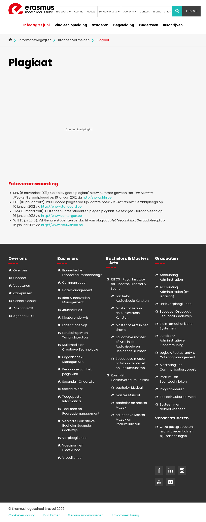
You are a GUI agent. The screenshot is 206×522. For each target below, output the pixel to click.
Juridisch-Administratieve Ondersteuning (172, 340)
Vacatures (21, 285)
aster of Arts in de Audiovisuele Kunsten (129, 313)
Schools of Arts (109, 11)
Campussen (22, 293)
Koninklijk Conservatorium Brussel (130, 377)
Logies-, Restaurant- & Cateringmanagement (178, 355)
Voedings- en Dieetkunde (72, 447)
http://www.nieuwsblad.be (62, 225)
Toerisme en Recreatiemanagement (81, 411)
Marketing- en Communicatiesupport (178, 367)
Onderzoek (148, 25)
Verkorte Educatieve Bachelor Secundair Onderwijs (78, 426)
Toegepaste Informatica (71, 399)
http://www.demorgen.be (61, 215)
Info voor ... (63, 11)
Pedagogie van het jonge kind (77, 371)
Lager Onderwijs (74, 325)
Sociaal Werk (72, 389)
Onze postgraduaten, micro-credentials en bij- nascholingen (177, 431)
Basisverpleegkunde (176, 304)
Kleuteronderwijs (75, 317)
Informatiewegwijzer (35, 40)
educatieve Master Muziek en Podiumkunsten (130, 419)
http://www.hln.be (97, 197)
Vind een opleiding (71, 25)
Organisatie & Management (73, 359)
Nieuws (91, 11)
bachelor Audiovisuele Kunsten (132, 298)
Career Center (25, 301)
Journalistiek (72, 310)
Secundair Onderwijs (78, 381)
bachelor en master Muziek (131, 405)
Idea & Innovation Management (76, 300)
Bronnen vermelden (74, 40)
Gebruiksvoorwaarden (85, 515)
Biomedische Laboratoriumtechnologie (82, 272)
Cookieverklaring (21, 515)
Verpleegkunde (74, 437)
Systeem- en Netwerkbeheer (172, 406)
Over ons (129, 11)
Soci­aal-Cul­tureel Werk (178, 397)
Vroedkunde (71, 457)
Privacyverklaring (125, 515)
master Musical (128, 395)
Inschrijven (173, 25)
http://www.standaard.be (61, 206)
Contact (144, 11)
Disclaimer (51, 515)
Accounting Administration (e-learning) (174, 292)
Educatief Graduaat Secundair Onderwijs (176, 313)
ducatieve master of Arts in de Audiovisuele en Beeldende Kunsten (131, 344)
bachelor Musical (129, 387)
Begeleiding (123, 25)
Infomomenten (162, 11)
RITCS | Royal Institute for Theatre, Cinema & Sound (128, 284)
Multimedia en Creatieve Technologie (80, 347)
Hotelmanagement (77, 290)
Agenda (78, 11)
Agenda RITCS (24, 316)
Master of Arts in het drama (132, 327)
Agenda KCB (23, 308)
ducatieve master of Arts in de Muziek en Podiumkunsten (131, 363)
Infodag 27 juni (36, 25)
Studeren (100, 25)
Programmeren (172, 389)
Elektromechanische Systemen (176, 326)
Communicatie (73, 282)
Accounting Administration (171, 277)
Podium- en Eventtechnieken (173, 379)
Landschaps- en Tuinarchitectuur (75, 335)
